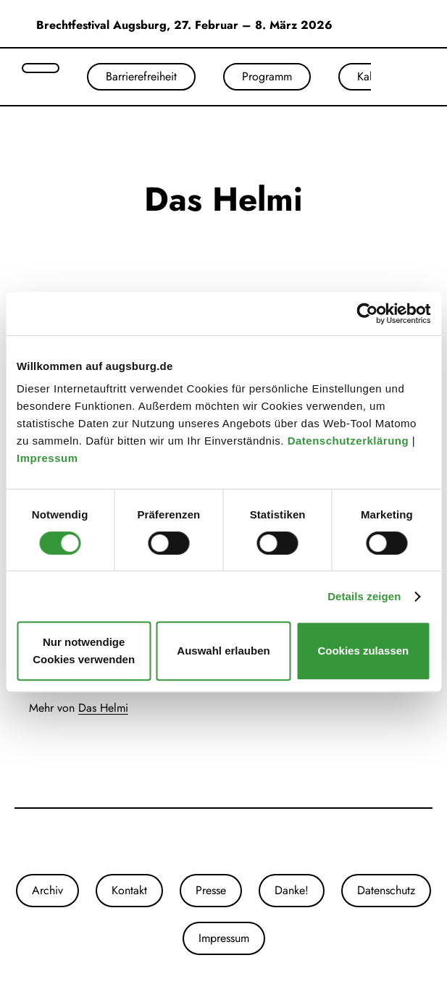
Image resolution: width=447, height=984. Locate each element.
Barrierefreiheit (141, 76)
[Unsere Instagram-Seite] (209, 841)
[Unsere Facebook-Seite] (223, 841)
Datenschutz (386, 890)
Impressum (49, 458)
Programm (267, 76)
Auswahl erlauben (223, 650)
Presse (211, 890)
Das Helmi (103, 707)
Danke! (292, 890)
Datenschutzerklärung (350, 440)
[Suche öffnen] (40, 68)
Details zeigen (364, 596)
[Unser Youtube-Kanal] (238, 841)
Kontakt (129, 890)
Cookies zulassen (363, 650)
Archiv (47, 890)
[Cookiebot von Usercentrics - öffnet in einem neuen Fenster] (367, 313)
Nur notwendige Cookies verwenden (84, 650)
